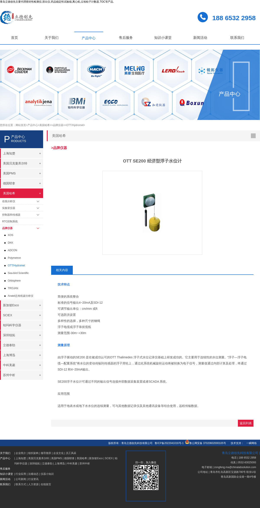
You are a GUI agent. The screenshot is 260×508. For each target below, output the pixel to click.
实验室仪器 (8, 208)
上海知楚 (21, 458)
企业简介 (21, 453)
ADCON (12, 250)
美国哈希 (82, 458)
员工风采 (71, 453)
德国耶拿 (69, 458)
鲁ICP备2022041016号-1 (169, 443)
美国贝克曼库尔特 (38, 458)
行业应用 (21, 473)
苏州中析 (85, 463)
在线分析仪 (8, 201)
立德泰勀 (47, 463)
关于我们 (51, 37)
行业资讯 (33, 479)
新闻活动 (200, 37)
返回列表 (246, 423)
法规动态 (33, 473)
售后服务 (126, 37)
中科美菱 (72, 463)
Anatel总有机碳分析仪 (20, 295)
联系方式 (21, 484)
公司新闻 (21, 479)
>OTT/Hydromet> (75, 125)
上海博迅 (59, 463)
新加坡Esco (96, 458)
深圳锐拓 (34, 463)
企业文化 (58, 453)
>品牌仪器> (58, 125)
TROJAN (13, 288)
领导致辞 (46, 453)
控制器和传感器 (11, 214)
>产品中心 (32, 125)
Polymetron (14, 257)
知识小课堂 (163, 37)
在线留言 (46, 484)
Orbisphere (14, 280)
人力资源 (33, 484)
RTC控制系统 (10, 221)
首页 (14, 37)
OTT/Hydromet (16, 265)
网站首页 (21, 125)
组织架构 (33, 453)
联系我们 (237, 37)
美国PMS (56, 458)
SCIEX (109, 458)
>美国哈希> (44, 125)
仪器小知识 (47, 473)
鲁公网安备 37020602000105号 (205, 443)
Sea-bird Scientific (18, 273)
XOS (10, 235)
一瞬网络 (250, 443)
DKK (10, 242)
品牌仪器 (7, 228)
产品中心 (89, 38)
